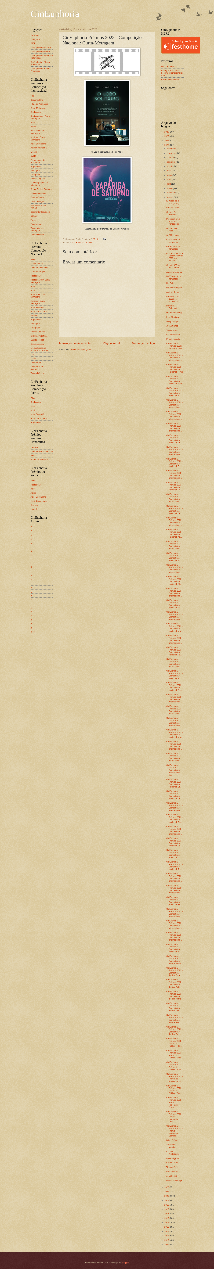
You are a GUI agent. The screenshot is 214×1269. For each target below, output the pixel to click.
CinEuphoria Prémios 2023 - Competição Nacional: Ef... (174, 901)
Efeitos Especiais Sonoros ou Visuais (39, 349)
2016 (166, 1213)
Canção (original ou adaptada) (39, 183)
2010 (166, 1240)
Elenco (34, 152)
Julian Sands (172, 326)
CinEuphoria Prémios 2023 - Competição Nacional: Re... (174, 486)
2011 (166, 1235)
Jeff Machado (172, 235)
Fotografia (35, 174)
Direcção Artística (39, 193)
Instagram (35, 39)
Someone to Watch (39, 459)
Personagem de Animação (38, 161)
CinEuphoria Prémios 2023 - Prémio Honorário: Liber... (174, 1117)
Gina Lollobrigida (174, 287)
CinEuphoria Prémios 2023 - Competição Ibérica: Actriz (174, 995)
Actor (33, 122)
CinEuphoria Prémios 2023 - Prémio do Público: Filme (174, 1042)
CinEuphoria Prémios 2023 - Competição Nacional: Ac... (174, 392)
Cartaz (34, 216)
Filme (33, 96)
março (170, 188)
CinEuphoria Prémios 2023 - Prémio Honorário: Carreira (174, 1131)
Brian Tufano (172, 1140)
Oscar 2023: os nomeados (173, 247)
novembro (172, 153)
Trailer (33, 220)
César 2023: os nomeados (173, 240)
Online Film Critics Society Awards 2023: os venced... (174, 257)
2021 (166, 1191)
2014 (166, 1222)
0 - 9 (33, 632)
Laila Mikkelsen (173, 334)
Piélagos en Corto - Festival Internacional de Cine (172, 73)
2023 (166, 145)
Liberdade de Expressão (42, 451)
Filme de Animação (39, 104)
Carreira (34, 447)
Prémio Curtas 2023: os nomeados (172, 298)
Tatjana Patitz (172, 1167)
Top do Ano (36, 224)
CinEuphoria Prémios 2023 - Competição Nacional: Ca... (174, 842)
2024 (166, 140)
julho (169, 170)
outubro (170, 157)
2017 (166, 1209)
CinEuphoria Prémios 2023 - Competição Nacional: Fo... (174, 651)
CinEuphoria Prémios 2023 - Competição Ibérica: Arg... (174, 1030)
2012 (166, 1231)
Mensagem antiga (143, 343)
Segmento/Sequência (40, 212)
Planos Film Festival (170, 79)
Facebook (35, 35)
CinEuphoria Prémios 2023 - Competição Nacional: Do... (174, 795)
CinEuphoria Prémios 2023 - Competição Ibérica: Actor (174, 983)
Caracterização (37, 201)
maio (169, 179)
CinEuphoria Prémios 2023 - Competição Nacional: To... (174, 948)
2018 (166, 1205)
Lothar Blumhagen (174, 1180)
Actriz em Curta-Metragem (38, 138)
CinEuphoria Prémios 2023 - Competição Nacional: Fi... (174, 462)
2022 (166, 1187)
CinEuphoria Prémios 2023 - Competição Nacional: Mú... (174, 733)
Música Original (38, 178)
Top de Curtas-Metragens (37, 229)
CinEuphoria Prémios (40, 51)
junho (169, 175)
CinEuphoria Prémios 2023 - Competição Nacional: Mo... (174, 627)
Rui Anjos (170, 283)
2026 (166, 132)
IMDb (33, 43)
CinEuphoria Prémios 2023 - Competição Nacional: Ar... (174, 604)
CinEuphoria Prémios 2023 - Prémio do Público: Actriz (174, 1077)
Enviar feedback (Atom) (81, 349)
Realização (36, 112)
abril (169, 184)
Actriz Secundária (39, 148)
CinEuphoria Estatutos (41, 47)
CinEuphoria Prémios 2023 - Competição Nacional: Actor (174, 380)
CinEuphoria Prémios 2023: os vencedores (174, 346)
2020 (166, 1196)
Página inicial (111, 343)
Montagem (35, 170)
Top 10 (34, 509)
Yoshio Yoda (172, 330)
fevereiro (171, 192)
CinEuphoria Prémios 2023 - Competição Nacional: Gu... (174, 818)
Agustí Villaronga (174, 272)
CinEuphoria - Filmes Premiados (40, 63)
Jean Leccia (171, 1176)
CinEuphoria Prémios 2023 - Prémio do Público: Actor (174, 1066)
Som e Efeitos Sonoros (41, 189)
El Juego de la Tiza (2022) (172, 202)
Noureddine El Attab (172, 229)
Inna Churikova (173, 317)
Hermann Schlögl (174, 312)
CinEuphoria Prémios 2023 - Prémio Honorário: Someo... (174, 1102)
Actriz (33, 127)
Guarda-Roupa (37, 197)
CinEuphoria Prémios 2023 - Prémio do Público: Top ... (174, 1089)
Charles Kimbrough (172, 1152)
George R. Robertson (172, 213)
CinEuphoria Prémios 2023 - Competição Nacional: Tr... (174, 865)
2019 (166, 1200)
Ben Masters (172, 1171)
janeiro (170, 197)
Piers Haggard (172, 1158)
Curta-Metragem (38, 108)
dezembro (172, 148)
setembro (171, 162)
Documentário (37, 100)
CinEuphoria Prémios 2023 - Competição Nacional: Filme (174, 368)
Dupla (33, 156)
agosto (170, 166)
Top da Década (37, 235)
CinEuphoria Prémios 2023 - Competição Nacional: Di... (174, 783)
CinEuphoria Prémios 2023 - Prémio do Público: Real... (174, 1054)
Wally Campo (172, 321)
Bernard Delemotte (172, 307)
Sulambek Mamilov (171, 1145)
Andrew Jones (172, 292)
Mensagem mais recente (75, 343)
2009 (166, 1244)
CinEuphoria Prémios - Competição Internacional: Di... (173, 770)
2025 (166, 136)
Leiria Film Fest (168, 66)
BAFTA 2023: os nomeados (173, 277)
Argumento (36, 166)
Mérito (33, 455)
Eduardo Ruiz (172, 207)
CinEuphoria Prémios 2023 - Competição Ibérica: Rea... (174, 971)
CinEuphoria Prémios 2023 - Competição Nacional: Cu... (174, 439)
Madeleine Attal (173, 339)
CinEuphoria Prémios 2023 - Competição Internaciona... (174, 356)
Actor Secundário (38, 144)
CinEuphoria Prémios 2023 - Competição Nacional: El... (174, 580)
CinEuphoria (55, 13)
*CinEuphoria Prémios (82, 242)
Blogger (125, 1263)
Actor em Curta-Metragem (38, 131)
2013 (166, 1227)
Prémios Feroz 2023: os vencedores (173, 221)
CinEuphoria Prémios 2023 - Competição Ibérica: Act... (174, 1007)
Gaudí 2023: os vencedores (173, 266)
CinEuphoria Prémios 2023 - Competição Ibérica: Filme (174, 960)
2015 (166, 1218)
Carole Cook (172, 1162)
